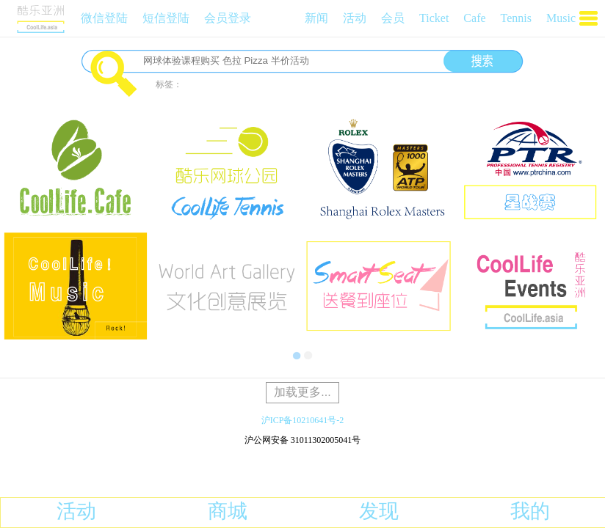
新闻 (316, 18)
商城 (227, 511)
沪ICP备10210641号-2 (302, 420)
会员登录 (227, 18)
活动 (354, 18)
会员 (393, 18)
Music (561, 18)
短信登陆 (165, 18)
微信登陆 (104, 18)
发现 (379, 511)
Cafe (474, 18)
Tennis (516, 18)
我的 (530, 511)
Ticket (434, 18)
